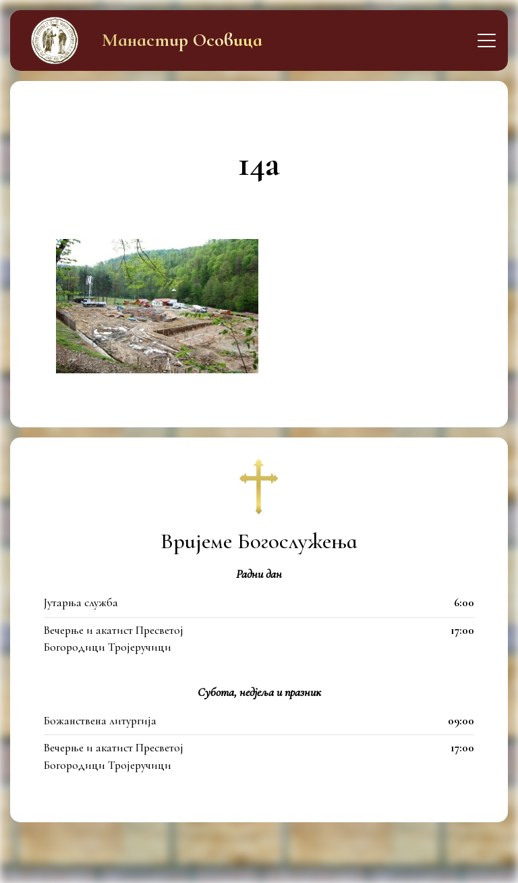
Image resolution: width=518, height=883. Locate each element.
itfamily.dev (329, 865)
